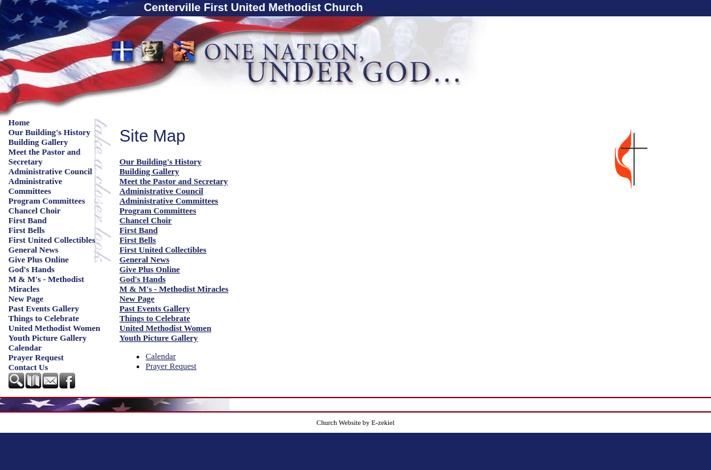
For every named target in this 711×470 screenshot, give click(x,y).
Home (19, 122)
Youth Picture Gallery (47, 338)
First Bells (26, 230)
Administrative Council (50, 171)
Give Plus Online (38, 259)
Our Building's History (49, 132)
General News (33, 250)
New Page (26, 299)
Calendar (25, 347)
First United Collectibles (51, 240)
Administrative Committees (35, 186)
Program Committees (46, 201)
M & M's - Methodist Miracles (46, 284)
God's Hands (31, 269)
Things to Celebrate (43, 318)
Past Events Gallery (43, 308)
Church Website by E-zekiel (355, 422)
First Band (27, 220)
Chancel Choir (34, 210)
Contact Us (28, 367)
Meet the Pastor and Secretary (44, 157)
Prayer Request (36, 357)
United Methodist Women (54, 328)
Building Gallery (38, 142)
